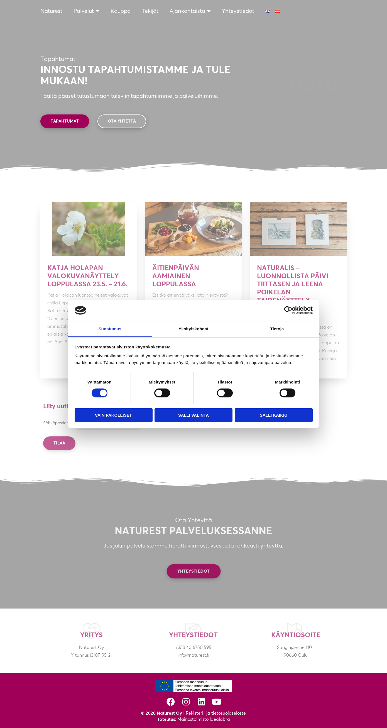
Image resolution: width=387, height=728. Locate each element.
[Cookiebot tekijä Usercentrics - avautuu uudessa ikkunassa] (288, 310)
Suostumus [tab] (110, 328)
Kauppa (121, 11)
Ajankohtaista (190, 11)
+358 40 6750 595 (193, 647)
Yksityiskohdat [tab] (193, 328)
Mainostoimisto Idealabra (203, 719)
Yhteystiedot (238, 11)
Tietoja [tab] (277, 328)
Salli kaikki (273, 415)
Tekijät (150, 11)
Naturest (51, 11)
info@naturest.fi (193, 655)
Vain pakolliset (113, 415)
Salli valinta (193, 415)
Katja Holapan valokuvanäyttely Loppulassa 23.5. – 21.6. (87, 276)
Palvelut (86, 11)
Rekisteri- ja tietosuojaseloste (216, 713)
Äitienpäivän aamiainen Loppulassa (175, 276)
